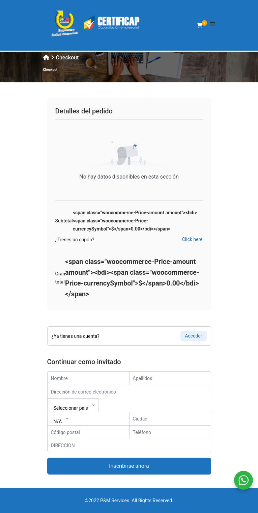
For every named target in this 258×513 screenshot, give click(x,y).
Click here (192, 239)
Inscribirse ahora (129, 466)
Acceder (193, 336)
